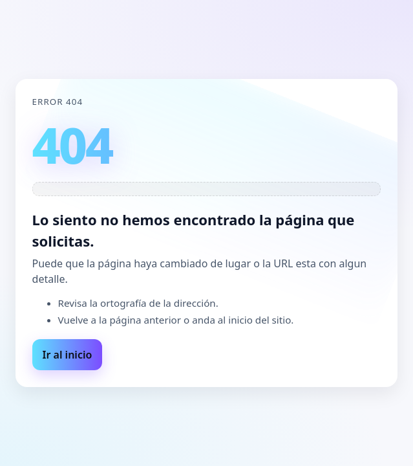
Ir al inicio (67, 355)
